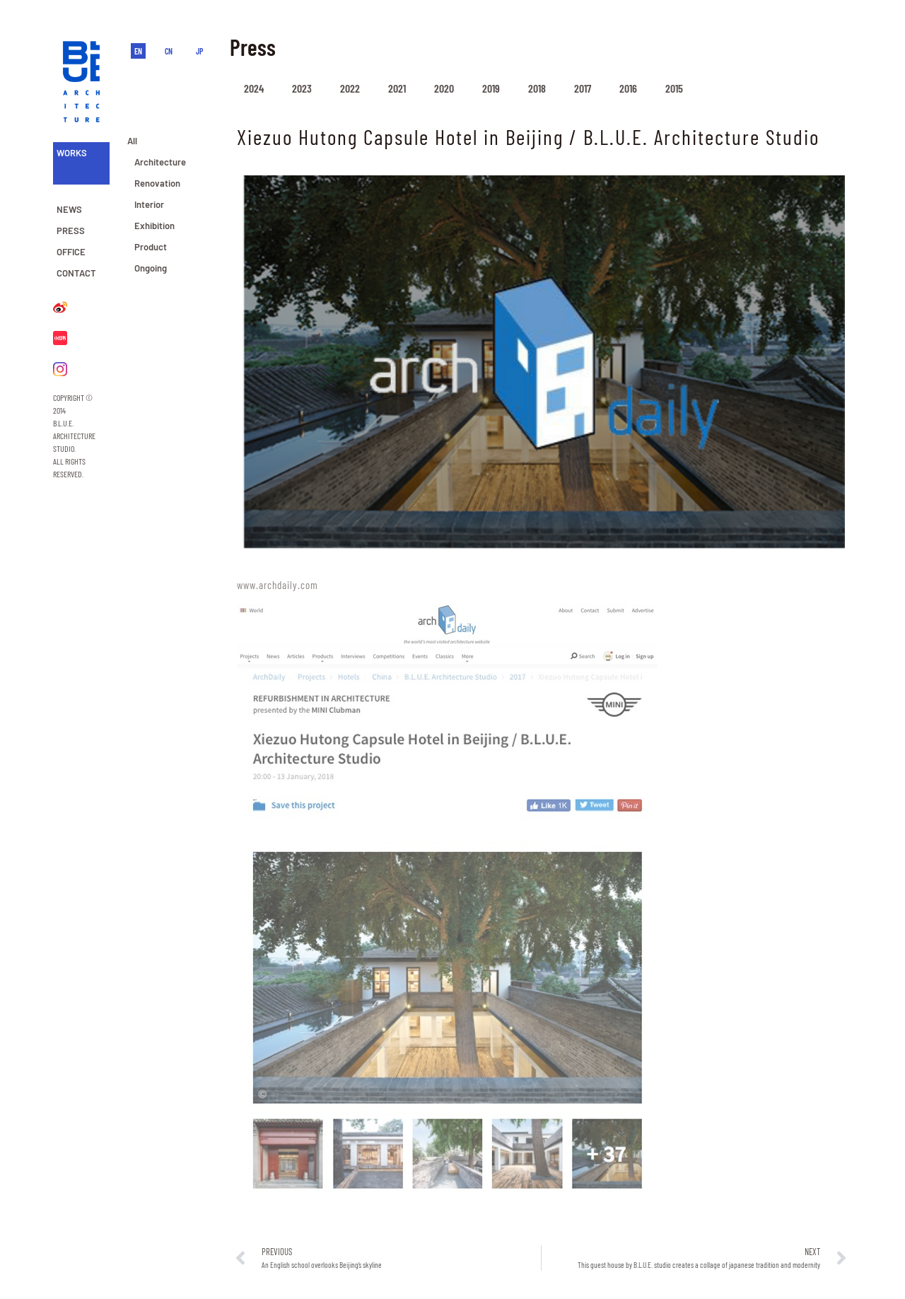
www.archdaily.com (277, 584)
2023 (302, 88)
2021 (397, 88)
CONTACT (76, 273)
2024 (254, 88)
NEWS (69, 209)
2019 (491, 88)
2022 (350, 88)
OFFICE (71, 251)
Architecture (160, 162)
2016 (628, 88)
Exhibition (154, 225)
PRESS (71, 230)
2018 (537, 88)
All (132, 140)
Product (150, 246)
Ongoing (150, 268)
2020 (444, 88)
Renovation (157, 183)
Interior (149, 204)
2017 (582, 88)
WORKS (72, 152)
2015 (674, 88)
